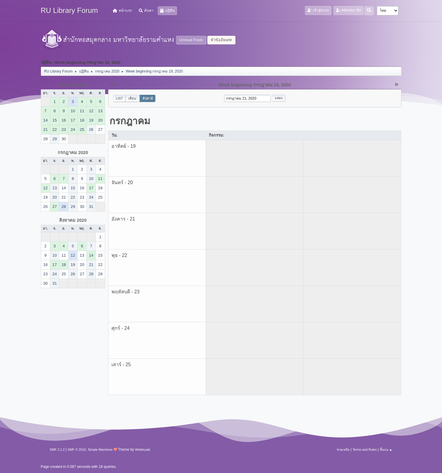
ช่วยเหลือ (343, 449)
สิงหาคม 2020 (73, 220)
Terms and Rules (364, 449)
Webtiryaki (142, 449)
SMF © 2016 (77, 449)
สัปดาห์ (147, 98)
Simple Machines (100, 449)
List (119, 98)
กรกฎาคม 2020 (73, 152)
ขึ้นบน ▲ (386, 449)
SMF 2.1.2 (57, 449)
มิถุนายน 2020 (73, 84)
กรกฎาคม (129, 121)
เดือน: (132, 98)
